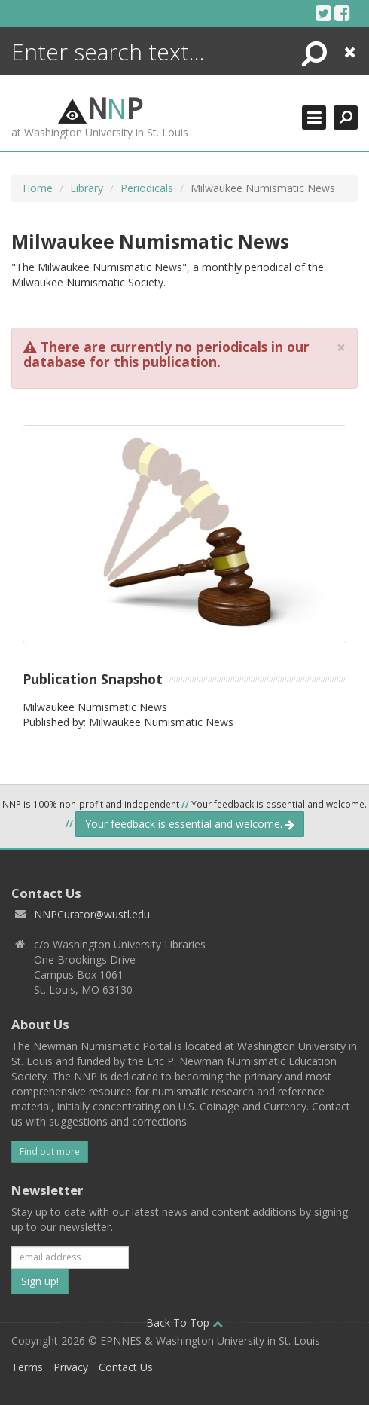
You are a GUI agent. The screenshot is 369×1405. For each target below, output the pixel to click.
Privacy (70, 1367)
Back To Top (184, 1322)
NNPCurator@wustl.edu (92, 914)
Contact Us (126, 1367)
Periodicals (146, 188)
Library (86, 188)
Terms (27, 1367)
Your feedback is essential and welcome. (189, 824)
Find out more (50, 1151)
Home (38, 188)
